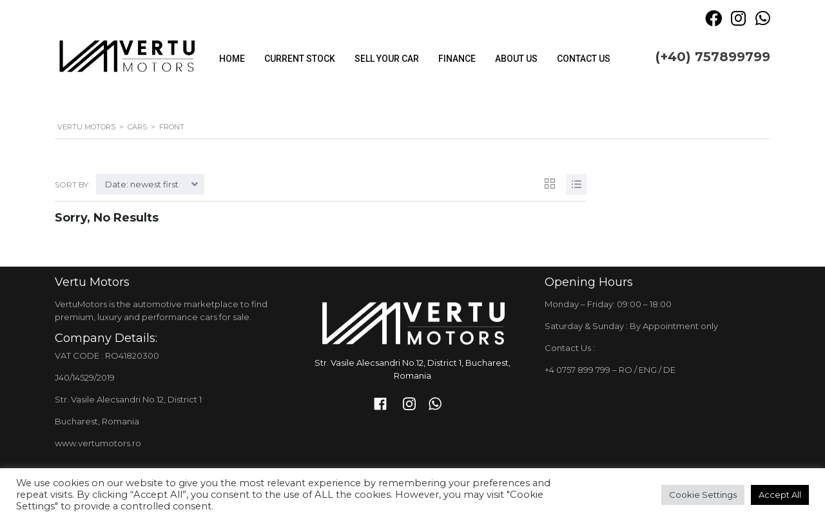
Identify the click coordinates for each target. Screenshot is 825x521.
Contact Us (583, 58)
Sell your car (386, 58)
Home (232, 58)
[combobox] (150, 184)
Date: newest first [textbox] (142, 184)
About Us (516, 58)
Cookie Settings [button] (703, 494)
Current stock (299, 58)
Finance (457, 58)
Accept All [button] (780, 494)
